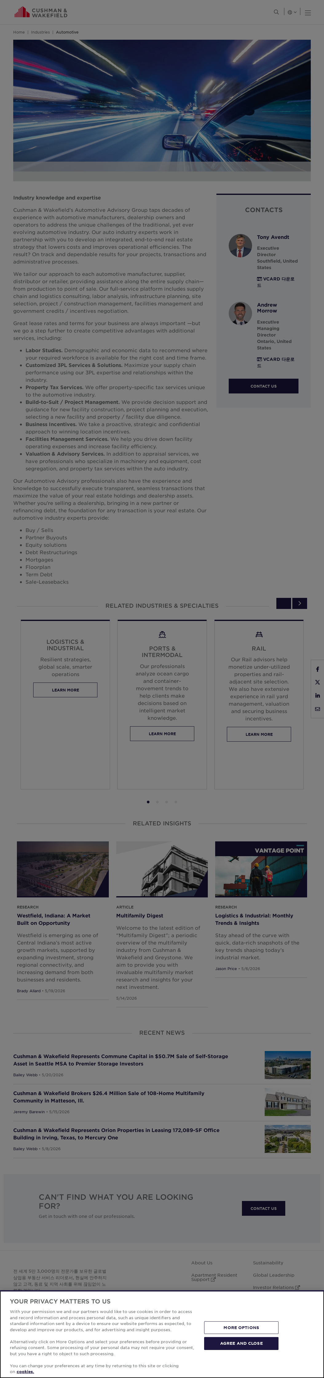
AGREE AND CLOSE (241, 1343)
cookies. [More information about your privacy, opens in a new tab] (25, 1371)
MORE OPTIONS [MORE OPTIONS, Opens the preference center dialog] (241, 1327)
